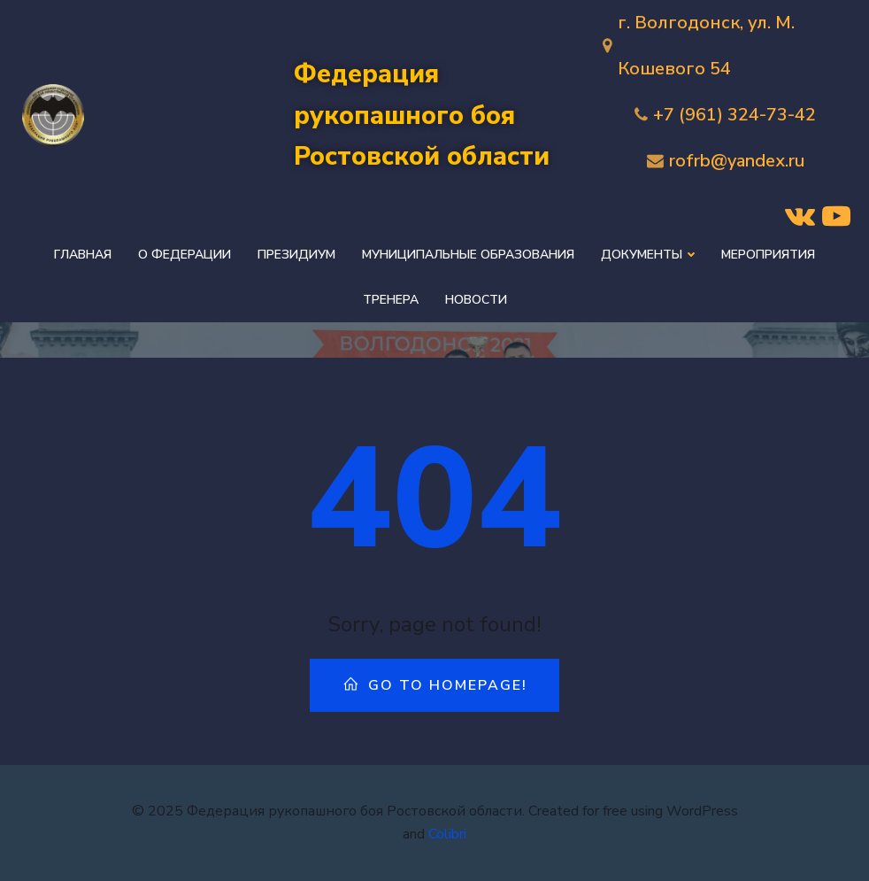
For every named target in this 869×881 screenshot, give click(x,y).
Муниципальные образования (468, 254)
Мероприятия (768, 254)
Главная (83, 254)
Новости (476, 299)
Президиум (296, 254)
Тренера (391, 299)
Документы (648, 254)
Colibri (447, 834)
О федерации (184, 254)
